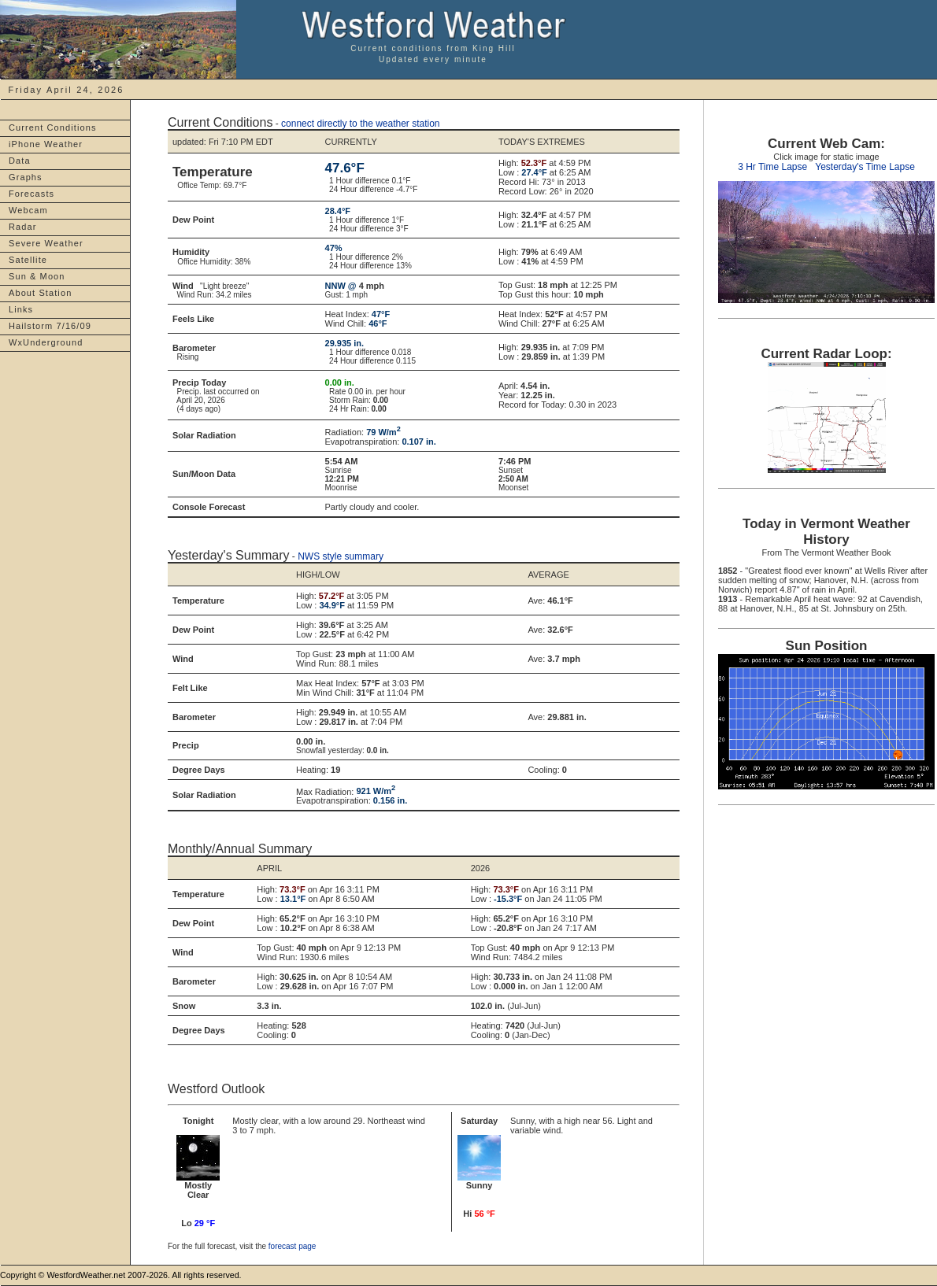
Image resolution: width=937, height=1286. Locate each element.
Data (20, 160)
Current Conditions (53, 127)
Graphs (26, 177)
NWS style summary (340, 556)
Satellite (28, 259)
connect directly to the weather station (360, 123)
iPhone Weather (46, 144)
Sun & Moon (37, 276)
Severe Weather (46, 243)
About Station (40, 292)
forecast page (293, 1246)
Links (21, 309)
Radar (22, 226)
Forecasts (31, 193)
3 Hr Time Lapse (772, 166)
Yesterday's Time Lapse (865, 166)
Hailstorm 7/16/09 (50, 326)
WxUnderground (46, 342)
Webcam (28, 210)
